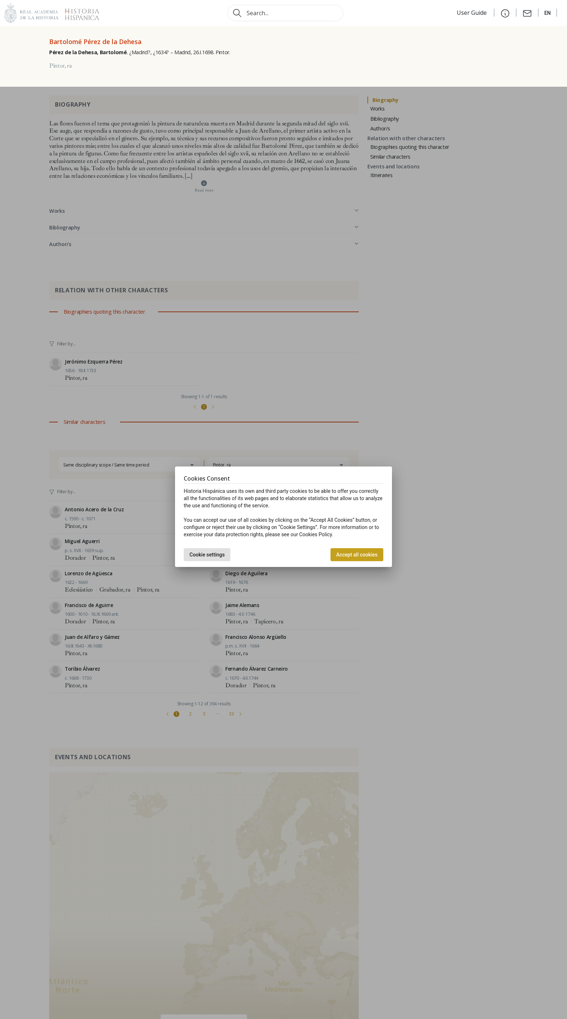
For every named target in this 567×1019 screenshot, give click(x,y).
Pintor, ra (60, 65)
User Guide (472, 13)
